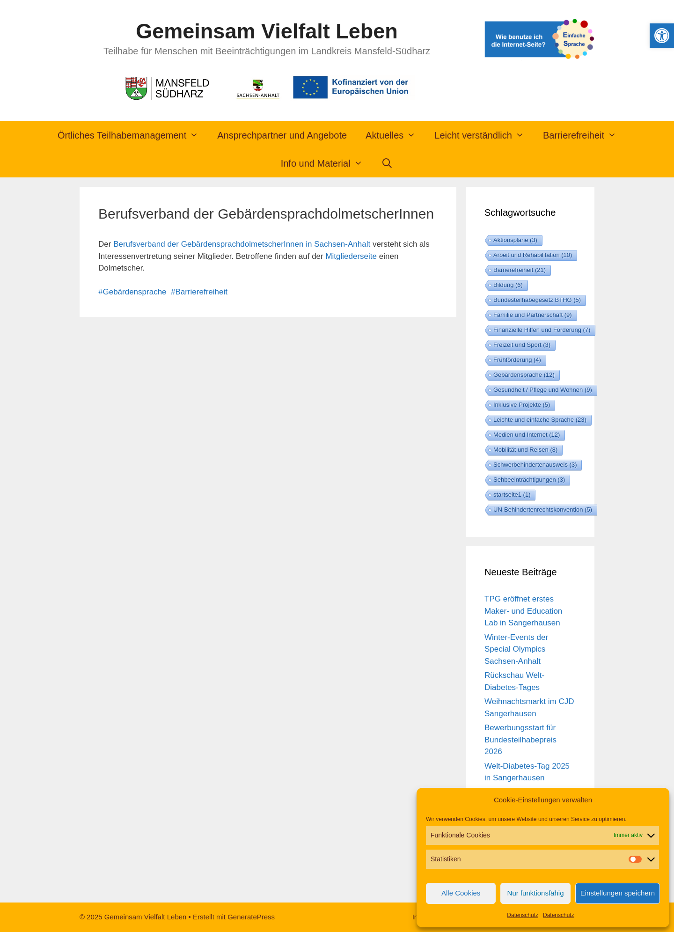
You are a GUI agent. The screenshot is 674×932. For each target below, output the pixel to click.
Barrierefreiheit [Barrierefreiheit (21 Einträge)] (519, 269)
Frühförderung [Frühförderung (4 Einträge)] (517, 359)
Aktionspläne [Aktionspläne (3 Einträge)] (515, 239)
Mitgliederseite (350, 256)
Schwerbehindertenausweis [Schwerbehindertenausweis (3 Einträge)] (535, 464)
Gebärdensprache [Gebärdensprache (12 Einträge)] (524, 374)
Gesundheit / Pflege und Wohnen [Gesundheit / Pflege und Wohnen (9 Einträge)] (542, 389)
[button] (662, 35)
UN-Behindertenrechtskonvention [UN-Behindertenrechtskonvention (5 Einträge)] (542, 509)
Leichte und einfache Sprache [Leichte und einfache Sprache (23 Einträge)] (539, 419)
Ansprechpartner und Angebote (282, 135)
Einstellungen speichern (617, 893)
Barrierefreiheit (584, 135)
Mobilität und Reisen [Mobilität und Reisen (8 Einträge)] (525, 449)
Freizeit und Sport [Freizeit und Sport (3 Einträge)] (521, 344)
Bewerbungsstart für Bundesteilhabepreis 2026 (520, 739)
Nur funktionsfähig (535, 893)
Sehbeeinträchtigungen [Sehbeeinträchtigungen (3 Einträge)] (529, 479)
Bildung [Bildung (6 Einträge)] (508, 284)
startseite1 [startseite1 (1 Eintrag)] (511, 494)
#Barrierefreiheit (199, 291)
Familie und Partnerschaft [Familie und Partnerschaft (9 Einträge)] (532, 314)
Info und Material (326, 163)
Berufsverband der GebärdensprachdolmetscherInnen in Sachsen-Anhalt (241, 244)
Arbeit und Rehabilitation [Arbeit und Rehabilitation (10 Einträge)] (532, 254)
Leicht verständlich (484, 135)
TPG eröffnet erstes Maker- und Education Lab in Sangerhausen (523, 610)
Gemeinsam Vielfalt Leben (266, 31)
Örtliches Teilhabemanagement (133, 135)
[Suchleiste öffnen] (387, 163)
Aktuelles (395, 135)
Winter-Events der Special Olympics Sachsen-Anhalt (516, 649)
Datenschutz (522, 915)
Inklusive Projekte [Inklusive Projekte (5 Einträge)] (521, 404)
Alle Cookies (460, 893)
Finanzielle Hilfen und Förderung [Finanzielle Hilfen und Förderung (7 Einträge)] (541, 329)
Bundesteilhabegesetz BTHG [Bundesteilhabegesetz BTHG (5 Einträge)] (537, 299)
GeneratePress (251, 917)
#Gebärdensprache (132, 291)
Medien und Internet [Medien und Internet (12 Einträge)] (526, 434)
